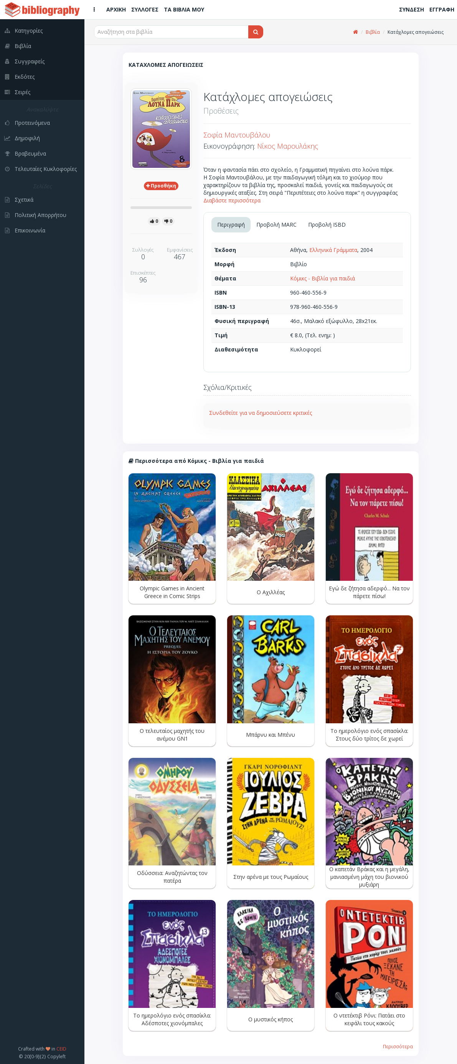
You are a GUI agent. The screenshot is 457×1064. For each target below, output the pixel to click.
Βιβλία (373, 32)
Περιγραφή (231, 224)
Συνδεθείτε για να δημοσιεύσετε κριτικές (260, 412)
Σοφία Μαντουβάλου (236, 134)
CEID (61, 1049)
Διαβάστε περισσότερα (232, 200)
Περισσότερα (398, 1046)
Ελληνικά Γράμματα (333, 250)
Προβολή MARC (276, 224)
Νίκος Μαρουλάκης (287, 146)
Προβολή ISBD (327, 224)
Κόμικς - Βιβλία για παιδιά (322, 278)
